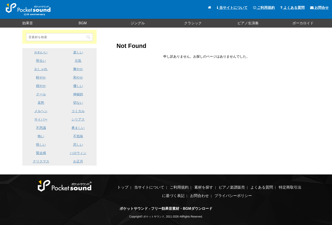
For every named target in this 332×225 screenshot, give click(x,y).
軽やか (41, 77)
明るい (41, 60)
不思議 (41, 128)
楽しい (78, 52)
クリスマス (41, 161)
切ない (78, 102)
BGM (83, 23)
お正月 (78, 161)
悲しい (78, 144)
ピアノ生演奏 (248, 23)
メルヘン (41, 111)
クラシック (193, 23)
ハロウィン (78, 153)
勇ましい (78, 128)
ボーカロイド (303, 23)
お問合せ (319, 7)
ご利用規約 (264, 7)
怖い (41, 136)
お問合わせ (199, 196)
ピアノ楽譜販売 (232, 187)
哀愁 (41, 102)
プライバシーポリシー (233, 196)
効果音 (27, 23)
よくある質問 (292, 7)
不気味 (78, 136)
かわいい (41, 52)
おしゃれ (41, 69)
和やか (78, 77)
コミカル (78, 111)
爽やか (78, 69)
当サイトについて (232, 7)
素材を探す (203, 187)
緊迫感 (41, 153)
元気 (78, 60)
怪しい (41, 144)
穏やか (41, 86)
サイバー (41, 119)
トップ (122, 187)
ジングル (138, 23)
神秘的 (78, 94)
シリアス (78, 119)
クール (41, 94)
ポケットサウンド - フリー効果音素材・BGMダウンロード (166, 208)
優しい (78, 86)
